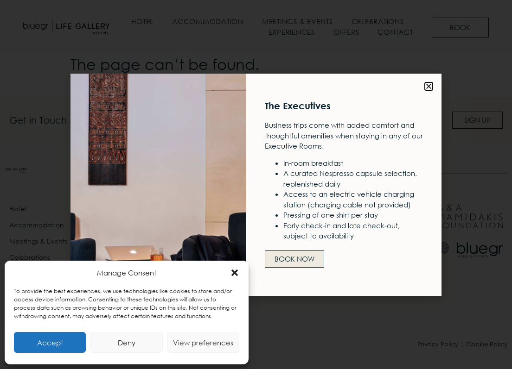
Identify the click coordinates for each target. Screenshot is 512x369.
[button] (234, 272)
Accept (50, 342)
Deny (126, 342)
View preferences (203, 342)
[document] (256, 184)
